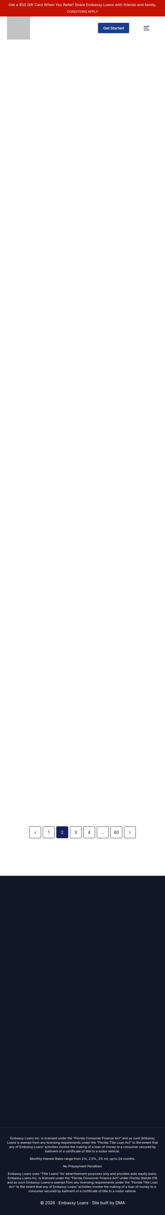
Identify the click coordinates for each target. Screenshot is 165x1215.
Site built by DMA (108, 1202)
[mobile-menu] (146, 28)
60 (116, 832)
